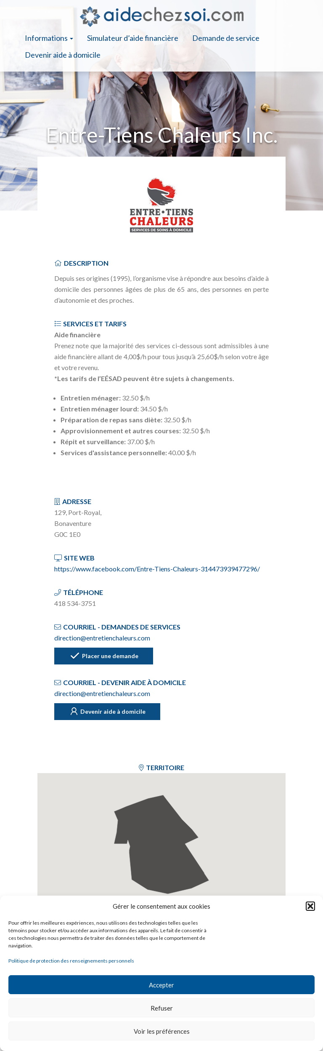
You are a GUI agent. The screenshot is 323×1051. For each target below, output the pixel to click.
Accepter (161, 985)
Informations (49, 38)
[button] (310, 906)
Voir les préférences (162, 1031)
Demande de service (225, 38)
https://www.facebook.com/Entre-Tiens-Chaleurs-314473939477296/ (157, 569)
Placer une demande (103, 656)
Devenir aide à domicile (63, 54)
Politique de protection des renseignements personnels (71, 961)
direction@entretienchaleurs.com (102, 638)
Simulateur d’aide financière (132, 38)
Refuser (162, 1008)
